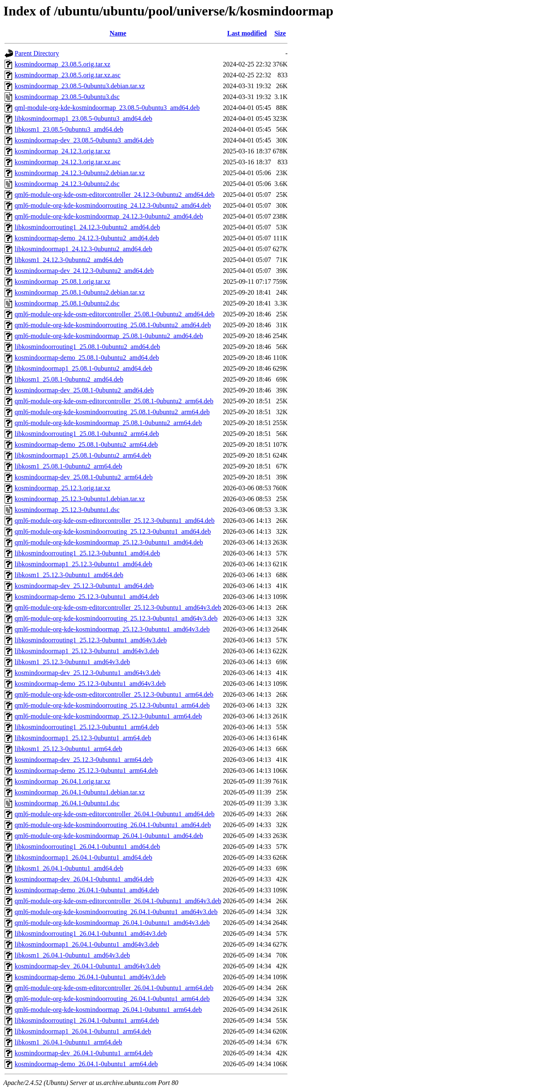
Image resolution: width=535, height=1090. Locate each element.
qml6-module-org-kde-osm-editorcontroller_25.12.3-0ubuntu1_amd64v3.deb (118, 607)
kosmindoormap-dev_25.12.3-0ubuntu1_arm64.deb (84, 759)
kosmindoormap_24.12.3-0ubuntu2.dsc (67, 183)
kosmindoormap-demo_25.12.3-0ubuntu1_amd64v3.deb (90, 683)
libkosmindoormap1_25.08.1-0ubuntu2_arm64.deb (83, 455)
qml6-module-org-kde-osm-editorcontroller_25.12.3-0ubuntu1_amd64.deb (114, 520)
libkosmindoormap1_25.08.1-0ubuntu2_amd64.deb (83, 368)
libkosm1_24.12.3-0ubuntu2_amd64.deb (69, 259)
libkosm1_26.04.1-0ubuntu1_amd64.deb (69, 868)
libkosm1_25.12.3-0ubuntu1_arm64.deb (68, 748)
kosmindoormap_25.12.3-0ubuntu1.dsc (67, 509)
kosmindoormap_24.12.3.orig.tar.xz (62, 151)
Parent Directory (37, 53)
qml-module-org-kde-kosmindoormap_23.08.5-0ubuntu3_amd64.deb (107, 107)
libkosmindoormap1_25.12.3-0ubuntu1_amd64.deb (83, 564)
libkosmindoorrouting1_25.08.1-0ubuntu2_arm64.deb (87, 433)
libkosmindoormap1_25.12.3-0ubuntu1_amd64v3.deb (87, 651)
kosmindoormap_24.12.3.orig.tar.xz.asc (67, 162)
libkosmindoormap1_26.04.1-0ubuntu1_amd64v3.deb (87, 944)
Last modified (247, 33)
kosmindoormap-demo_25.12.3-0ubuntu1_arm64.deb (86, 770)
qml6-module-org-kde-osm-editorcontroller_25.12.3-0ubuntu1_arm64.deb (114, 694)
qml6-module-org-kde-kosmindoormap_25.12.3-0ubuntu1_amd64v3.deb (112, 629)
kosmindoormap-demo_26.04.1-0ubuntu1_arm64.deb (86, 1063)
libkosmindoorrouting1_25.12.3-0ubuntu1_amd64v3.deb (91, 640)
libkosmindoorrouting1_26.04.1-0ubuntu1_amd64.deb (87, 846)
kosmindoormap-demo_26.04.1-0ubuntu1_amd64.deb (87, 890)
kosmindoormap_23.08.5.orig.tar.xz (62, 64)
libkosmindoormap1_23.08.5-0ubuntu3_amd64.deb (83, 118)
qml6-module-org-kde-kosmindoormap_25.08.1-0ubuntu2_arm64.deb (108, 422)
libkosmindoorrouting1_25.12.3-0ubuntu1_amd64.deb (87, 553)
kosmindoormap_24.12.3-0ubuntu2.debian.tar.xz (80, 172)
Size (280, 33)
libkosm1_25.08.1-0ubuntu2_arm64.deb (68, 466)
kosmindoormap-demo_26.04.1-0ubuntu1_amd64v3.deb (90, 976)
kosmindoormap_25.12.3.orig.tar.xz (62, 488)
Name (118, 33)
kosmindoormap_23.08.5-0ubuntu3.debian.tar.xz (80, 85)
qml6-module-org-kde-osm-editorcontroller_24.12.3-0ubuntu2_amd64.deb (114, 194)
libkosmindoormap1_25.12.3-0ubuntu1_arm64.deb (83, 737)
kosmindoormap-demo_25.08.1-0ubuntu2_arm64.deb (86, 444)
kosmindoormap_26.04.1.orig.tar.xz (62, 781)
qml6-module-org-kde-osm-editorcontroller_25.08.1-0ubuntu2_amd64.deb (114, 314)
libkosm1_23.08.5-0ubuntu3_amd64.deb (69, 129)
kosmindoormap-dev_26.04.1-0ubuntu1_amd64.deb (84, 879)
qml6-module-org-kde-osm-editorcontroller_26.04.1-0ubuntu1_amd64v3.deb (118, 900)
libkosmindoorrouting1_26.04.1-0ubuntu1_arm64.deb (87, 1020)
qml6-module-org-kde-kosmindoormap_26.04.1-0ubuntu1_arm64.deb (108, 1009)
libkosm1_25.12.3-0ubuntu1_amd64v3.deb (72, 661)
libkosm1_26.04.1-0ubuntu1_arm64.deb (68, 1042)
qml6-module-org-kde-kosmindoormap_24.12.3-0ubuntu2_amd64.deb (109, 216)
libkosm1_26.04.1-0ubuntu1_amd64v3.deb (72, 955)
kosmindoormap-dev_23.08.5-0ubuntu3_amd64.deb (84, 140)
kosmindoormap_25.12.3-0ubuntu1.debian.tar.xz (80, 498)
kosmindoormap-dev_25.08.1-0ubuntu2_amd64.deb (84, 390)
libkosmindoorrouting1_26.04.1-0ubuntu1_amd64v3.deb (91, 933)
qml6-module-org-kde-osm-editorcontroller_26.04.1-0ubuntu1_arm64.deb (114, 987)
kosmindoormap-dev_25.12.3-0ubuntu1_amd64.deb (84, 585)
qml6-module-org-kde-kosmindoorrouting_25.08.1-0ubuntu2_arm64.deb (112, 411)
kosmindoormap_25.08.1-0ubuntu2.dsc (67, 303)
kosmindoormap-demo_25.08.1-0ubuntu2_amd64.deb (87, 357)
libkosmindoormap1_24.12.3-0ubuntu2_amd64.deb (83, 248)
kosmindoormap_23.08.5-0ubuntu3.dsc (67, 96)
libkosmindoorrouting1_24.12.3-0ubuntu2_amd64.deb (87, 227)
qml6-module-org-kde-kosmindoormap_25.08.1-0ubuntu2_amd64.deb (109, 335)
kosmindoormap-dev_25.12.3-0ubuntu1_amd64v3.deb (87, 672)
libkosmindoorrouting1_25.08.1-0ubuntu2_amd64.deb (87, 346)
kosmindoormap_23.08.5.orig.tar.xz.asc (67, 75)
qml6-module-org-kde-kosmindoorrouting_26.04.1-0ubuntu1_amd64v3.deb (116, 911)
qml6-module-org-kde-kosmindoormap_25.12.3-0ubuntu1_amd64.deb (109, 542)
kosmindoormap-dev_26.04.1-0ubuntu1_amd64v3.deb (87, 966)
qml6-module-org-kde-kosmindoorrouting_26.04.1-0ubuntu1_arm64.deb (112, 998)
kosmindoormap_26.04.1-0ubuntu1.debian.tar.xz (80, 792)
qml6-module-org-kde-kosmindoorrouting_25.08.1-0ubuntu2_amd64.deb (113, 325)
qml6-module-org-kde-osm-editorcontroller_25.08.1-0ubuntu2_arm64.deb (114, 401)
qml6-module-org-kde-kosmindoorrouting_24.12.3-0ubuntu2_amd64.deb (113, 205)
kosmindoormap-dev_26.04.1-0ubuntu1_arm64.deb (84, 1053)
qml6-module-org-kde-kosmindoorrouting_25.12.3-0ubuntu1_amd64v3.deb (116, 618)
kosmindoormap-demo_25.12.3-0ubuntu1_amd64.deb (87, 596)
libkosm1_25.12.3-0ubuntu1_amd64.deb (69, 574)
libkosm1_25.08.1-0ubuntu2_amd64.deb (69, 379)
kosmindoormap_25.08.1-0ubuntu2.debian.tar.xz (80, 292)
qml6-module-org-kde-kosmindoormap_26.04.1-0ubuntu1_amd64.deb (109, 835)
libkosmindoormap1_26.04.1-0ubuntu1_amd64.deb (83, 857)
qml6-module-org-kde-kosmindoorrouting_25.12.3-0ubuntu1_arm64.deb (112, 705)
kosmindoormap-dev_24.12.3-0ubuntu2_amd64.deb (84, 270)
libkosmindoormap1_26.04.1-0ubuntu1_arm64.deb (83, 1031)
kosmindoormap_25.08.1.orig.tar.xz (62, 281)
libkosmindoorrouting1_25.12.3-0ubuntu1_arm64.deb (87, 727)
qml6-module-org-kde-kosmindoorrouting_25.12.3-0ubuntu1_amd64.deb (113, 531)
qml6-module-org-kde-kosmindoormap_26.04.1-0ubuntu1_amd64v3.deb (112, 922)
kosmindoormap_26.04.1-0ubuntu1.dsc (67, 803)
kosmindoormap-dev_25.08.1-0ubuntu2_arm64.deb (84, 477)
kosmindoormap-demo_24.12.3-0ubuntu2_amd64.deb (87, 238)
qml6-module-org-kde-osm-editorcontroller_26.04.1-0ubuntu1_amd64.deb (114, 814)
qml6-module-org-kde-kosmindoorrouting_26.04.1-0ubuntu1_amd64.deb (113, 824)
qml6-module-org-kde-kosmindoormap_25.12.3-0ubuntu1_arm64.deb (108, 716)
